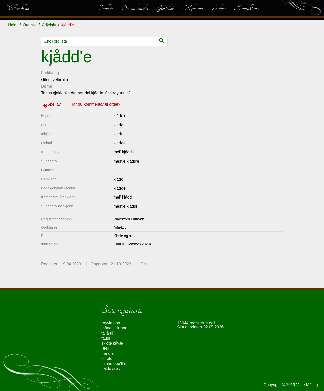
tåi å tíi (107, 333)
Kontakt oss (246, 8)
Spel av (54, 104)
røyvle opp (110, 323)
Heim (12, 25)
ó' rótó (106, 358)
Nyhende (192, 8)
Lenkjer (218, 8)
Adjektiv (49, 25)
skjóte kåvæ (112, 343)
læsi (105, 348)
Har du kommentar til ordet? (95, 104)
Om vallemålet (135, 8)
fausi (105, 338)
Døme (46, 86)
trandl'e (107, 353)
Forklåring (50, 73)
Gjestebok (165, 8)
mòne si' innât (113, 328)
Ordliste (105, 8)
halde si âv (111, 368)
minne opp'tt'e (113, 363)
